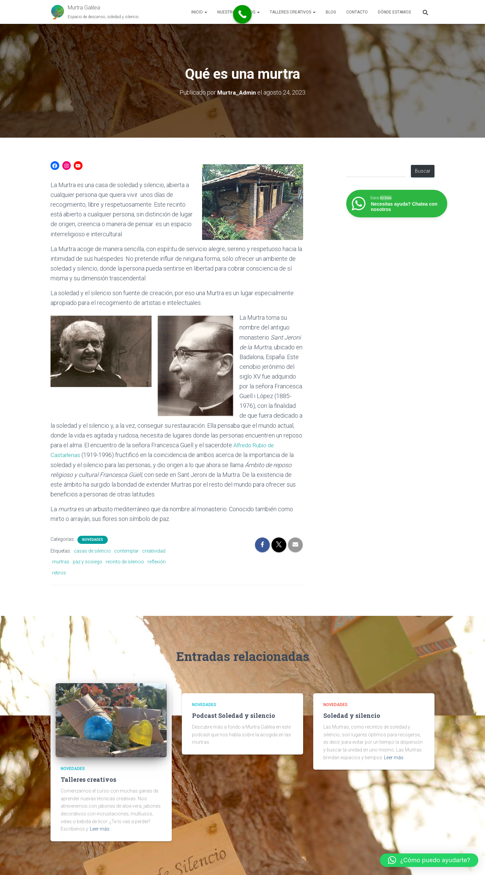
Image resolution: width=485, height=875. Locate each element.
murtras (60, 561)
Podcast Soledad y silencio (233, 715)
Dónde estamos (394, 12)
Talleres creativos (88, 779)
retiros (59, 572)
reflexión (157, 561)
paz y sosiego (87, 561)
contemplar (126, 551)
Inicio (199, 12)
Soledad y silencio (351, 715)
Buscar (422, 171)
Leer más (99, 829)
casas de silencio (92, 551)
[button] (205, 12)
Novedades (92, 539)
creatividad (153, 551)
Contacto (357, 12)
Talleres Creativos (293, 12)
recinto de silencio (125, 561)
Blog (331, 12)
